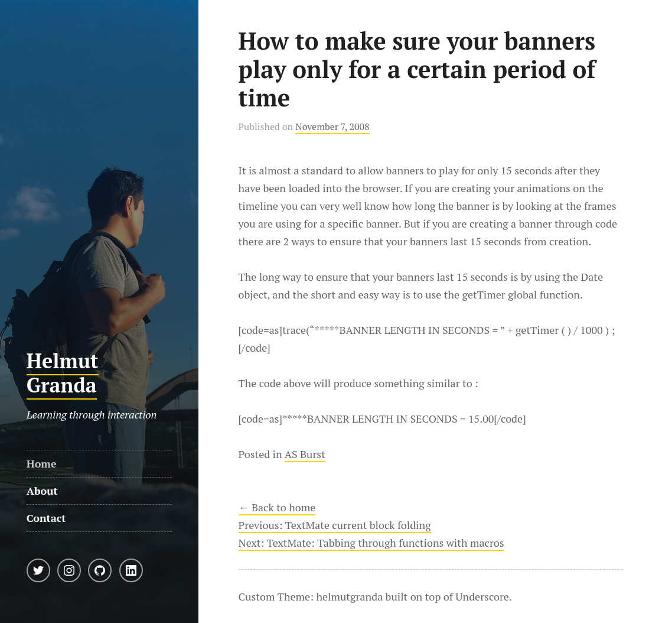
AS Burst (305, 454)
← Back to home (277, 507)
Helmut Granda (63, 373)
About (42, 491)
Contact (46, 518)
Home (42, 463)
